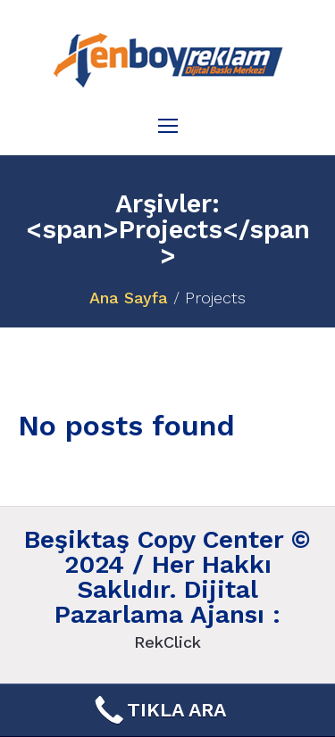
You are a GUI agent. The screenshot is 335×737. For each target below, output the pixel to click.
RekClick (167, 642)
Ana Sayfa (128, 297)
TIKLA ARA (158, 710)
